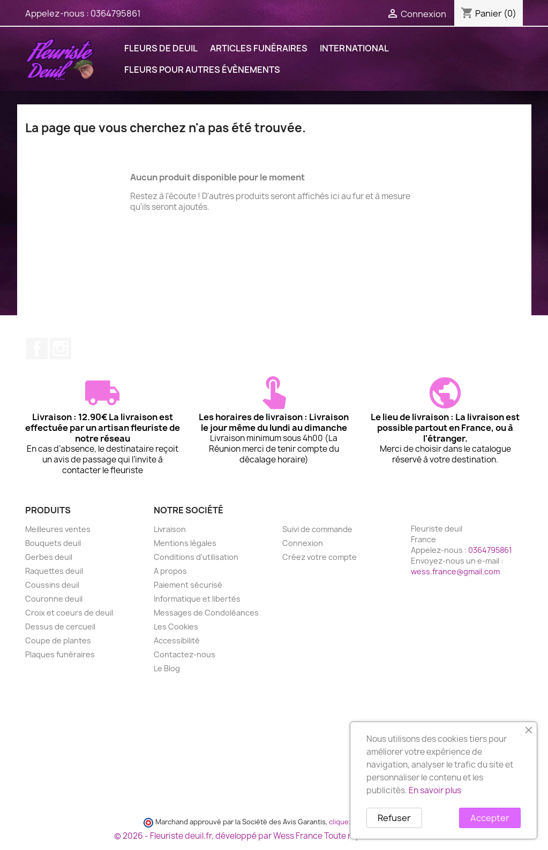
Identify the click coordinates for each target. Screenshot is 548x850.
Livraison (170, 529)
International (354, 48)
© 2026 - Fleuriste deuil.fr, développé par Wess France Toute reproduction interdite (274, 835)
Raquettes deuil (54, 571)
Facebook (37, 348)
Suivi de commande (317, 529)
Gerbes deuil (48, 557)
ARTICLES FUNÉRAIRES (258, 48)
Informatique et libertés (197, 599)
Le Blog (167, 668)
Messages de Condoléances (206, 613)
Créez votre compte (319, 557)
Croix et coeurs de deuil (69, 613)
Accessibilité (177, 640)
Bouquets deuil (53, 543)
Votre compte (316, 510)
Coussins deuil (52, 585)
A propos (170, 571)
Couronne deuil (53, 599)
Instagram (60, 348)
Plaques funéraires (60, 654)
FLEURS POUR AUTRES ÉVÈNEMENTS (202, 69)
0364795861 (116, 13)
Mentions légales (185, 543)
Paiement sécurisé (188, 585)
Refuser (394, 818)
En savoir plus (435, 790)
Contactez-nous (184, 654)
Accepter (489, 818)
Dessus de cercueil (60, 626)
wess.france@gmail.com (455, 571)
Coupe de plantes (58, 640)
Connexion (302, 543)
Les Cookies (176, 626)
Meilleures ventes (58, 529)
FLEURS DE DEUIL (161, 48)
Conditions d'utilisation (196, 557)
